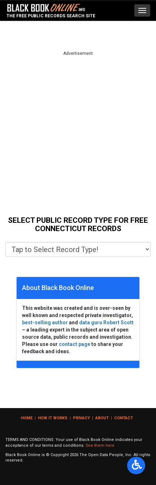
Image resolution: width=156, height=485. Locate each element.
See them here (100, 445)
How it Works (53, 418)
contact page (74, 344)
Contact (123, 418)
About (102, 418)
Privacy (81, 418)
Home (26, 418)
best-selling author (45, 322)
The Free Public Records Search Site (50, 15)
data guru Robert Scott (106, 322)
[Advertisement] (78, 135)
